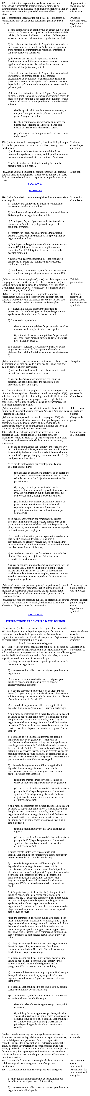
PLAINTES (35, 190)
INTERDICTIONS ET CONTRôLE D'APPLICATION (35, 621)
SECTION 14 (35, 614)
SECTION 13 (35, 183)
